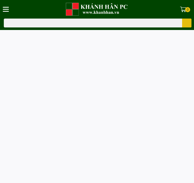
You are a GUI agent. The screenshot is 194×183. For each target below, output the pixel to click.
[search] (186, 23)
